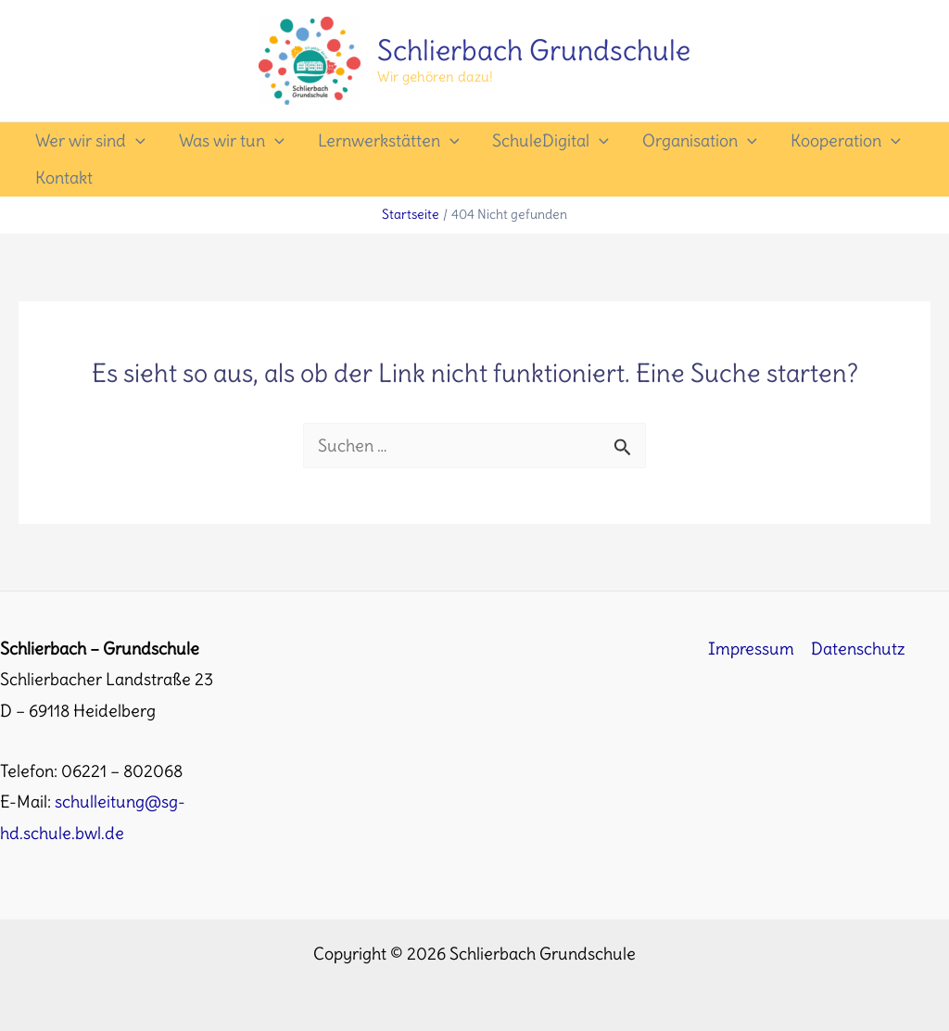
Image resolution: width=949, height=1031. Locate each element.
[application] (136, 140)
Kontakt (64, 177)
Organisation (699, 140)
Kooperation (846, 140)
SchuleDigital (550, 140)
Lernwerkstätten (389, 140)
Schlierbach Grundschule (533, 50)
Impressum (751, 648)
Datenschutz (858, 648)
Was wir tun (232, 140)
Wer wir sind (90, 140)
